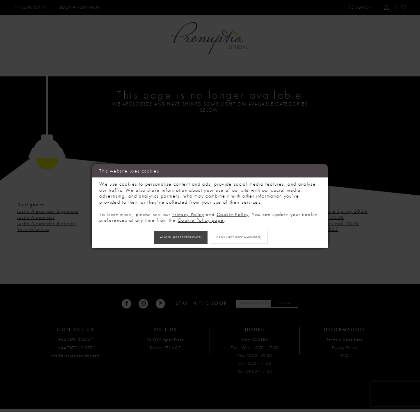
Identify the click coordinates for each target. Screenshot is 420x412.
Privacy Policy (188, 212)
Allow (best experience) (171, 237)
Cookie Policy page (201, 217)
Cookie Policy (233, 212)
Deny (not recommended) (248, 237)
